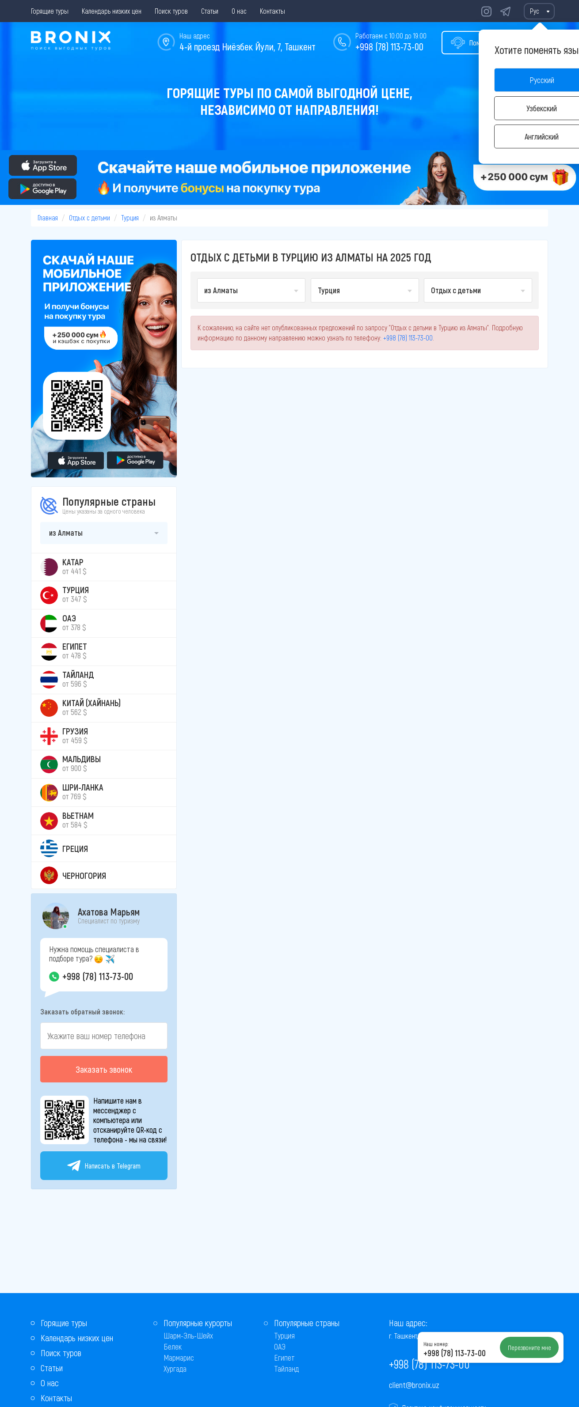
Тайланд (286, 1368)
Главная (48, 217)
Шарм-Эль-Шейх (188, 1335)
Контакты (272, 11)
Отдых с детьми (89, 217)
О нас (239, 11)
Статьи (209, 11)
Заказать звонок (104, 1069)
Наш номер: (435, 1344)
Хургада (175, 1368)
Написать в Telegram (104, 1165)
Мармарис (179, 1357)
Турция (130, 217)
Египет (284, 1357)
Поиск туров (171, 11)
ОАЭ (280, 1346)
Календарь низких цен (111, 11)
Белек (173, 1346)
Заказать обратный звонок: (82, 1011)
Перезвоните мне (529, 1347)
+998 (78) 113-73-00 (389, 46)
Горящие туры (50, 11)
